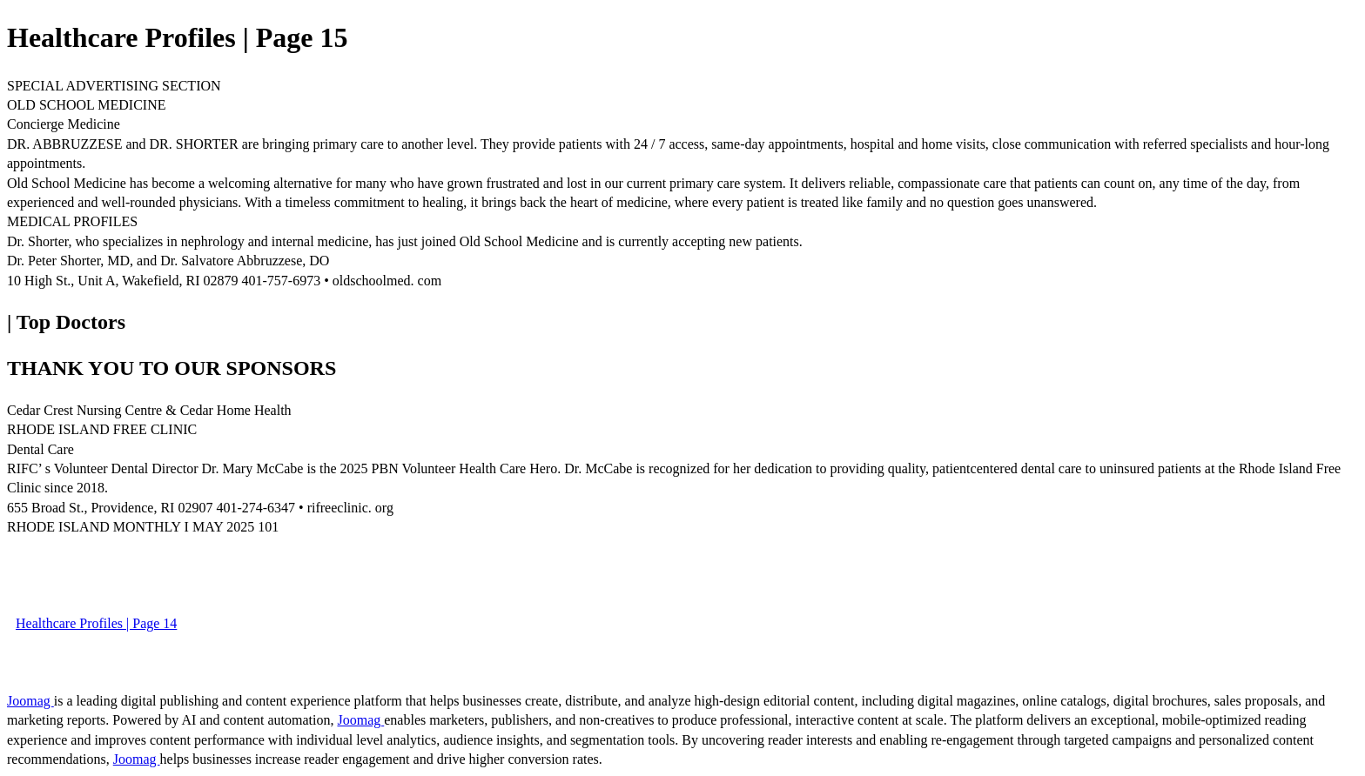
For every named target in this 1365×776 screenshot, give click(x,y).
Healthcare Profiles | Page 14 (96, 623)
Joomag (30, 700)
